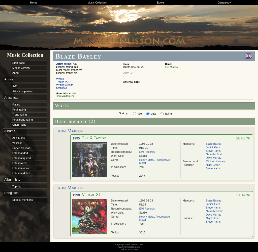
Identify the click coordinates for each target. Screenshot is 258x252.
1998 (76, 195)
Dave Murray (213, 157)
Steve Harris (213, 150)
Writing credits (64, 84)
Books (161, 2)
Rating (16, 104)
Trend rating (19, 114)
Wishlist (17, 142)
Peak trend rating (22, 119)
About (15, 72)
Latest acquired (21, 158)
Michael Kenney (215, 161)
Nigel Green (213, 164)
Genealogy (224, 2)
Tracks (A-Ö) (64, 81)
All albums (18, 137)
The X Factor (94, 138)
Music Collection (97, 2)
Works (60, 78)
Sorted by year (21, 147)
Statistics (61, 87)
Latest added (20, 153)
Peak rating (19, 109)
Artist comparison (22, 91)
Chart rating (19, 124)
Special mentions (22, 199)
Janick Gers (213, 147)
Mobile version (21, 67)
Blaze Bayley (213, 143)
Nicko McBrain (214, 154)
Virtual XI (91, 194)
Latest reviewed (21, 168)
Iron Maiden (171, 67)
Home (33, 2)
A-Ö (14, 86)
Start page (18, 62)
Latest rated (19, 163)
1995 (76, 138)
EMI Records (147, 151)
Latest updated (21, 173)
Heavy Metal (146, 159)
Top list (16, 186)
